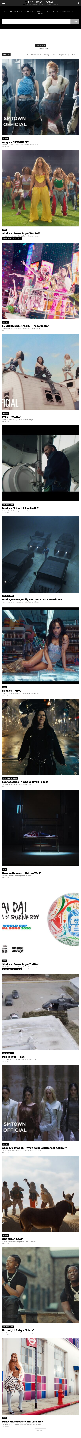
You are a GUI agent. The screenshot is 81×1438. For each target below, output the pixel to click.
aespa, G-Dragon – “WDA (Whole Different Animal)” (34, 1147)
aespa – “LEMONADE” (40, 49)
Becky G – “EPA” (12, 690)
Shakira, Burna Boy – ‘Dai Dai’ (20, 964)
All (27, 55)
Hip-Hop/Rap (8, 505)
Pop (4, 230)
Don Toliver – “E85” (14, 1056)
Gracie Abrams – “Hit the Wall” (21, 873)
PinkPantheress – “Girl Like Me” (22, 1421)
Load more (40, 1430)
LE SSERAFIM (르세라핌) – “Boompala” (25, 325)
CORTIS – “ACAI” (12, 1239)
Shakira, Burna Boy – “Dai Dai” (21, 233)
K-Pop (5, 138)
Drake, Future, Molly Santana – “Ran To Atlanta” (32, 599)
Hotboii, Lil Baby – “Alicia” (18, 1330)
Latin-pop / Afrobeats (12, 238)
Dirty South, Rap (64, 55)
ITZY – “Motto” (11, 417)
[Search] (74, 21)
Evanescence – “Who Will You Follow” (25, 781)
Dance (54, 55)
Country (46, 55)
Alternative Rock (36, 55)
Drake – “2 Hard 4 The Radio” (20, 508)
